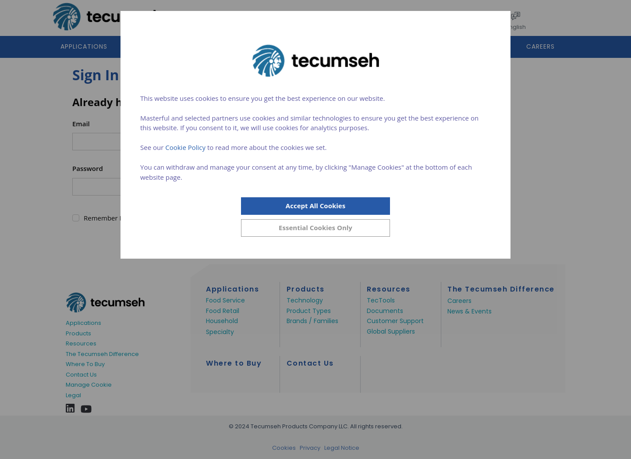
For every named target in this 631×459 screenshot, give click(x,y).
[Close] (315, 228)
